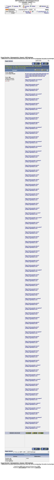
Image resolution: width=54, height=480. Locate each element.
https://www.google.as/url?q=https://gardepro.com (32, 85)
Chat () (26, 11)
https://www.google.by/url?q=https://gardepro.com (32, 166)
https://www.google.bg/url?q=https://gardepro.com (32, 123)
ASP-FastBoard (22, 467)
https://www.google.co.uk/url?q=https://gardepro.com (33, 299)
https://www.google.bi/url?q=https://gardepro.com (32, 132)
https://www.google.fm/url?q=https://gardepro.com (32, 285)
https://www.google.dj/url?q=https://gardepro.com (32, 242)
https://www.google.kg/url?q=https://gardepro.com (32, 413)
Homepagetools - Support (17, 57)
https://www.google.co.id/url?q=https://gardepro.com (32, 366)
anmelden (24, 2)
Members (43, 6)
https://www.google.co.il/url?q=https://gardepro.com (32, 375)
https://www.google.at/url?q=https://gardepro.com (32, 90)
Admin (47, 9)
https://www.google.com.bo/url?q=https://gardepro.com (33, 147)
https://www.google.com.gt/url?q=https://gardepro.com (33, 332)
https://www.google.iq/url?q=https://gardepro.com (32, 385)
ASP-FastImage (29, 57)
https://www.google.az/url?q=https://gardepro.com (32, 99)
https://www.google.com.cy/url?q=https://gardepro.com (33, 228)
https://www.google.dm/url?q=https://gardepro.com (32, 251)
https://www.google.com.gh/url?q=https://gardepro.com (33, 308)
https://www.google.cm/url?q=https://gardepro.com (32, 209)
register (30, 2)
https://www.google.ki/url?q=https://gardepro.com (32, 423)
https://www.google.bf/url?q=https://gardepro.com (32, 118)
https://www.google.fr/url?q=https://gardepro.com (32, 289)
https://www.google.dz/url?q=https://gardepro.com (32, 256)
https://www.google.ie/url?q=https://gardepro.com (32, 370)
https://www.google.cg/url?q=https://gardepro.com (32, 190)
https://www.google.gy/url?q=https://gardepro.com (32, 337)
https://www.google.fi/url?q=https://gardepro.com (32, 280)
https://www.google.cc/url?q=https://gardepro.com (32, 175)
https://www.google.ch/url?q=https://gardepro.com (32, 194)
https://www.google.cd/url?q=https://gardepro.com (32, 180)
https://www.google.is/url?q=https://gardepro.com (32, 389)
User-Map (29, 12)
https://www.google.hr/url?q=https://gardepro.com (32, 351)
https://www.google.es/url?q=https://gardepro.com (32, 275)
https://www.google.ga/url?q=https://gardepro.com (32, 294)
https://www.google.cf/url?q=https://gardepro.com (32, 185)
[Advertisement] (20, 35)
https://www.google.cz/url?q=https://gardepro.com (32, 232)
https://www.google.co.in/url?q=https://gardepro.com (32, 380)
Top (24, 7)
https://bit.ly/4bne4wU (38, 73)
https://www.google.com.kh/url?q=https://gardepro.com (33, 418)
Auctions (26, 6)
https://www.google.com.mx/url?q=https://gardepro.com (33, 80)
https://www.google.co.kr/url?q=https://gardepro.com (32, 427)
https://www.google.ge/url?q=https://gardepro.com (32, 304)
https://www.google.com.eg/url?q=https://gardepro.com (33, 270)
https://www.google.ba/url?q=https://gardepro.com (32, 104)
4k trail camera (29, 73)
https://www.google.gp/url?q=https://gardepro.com (32, 323)
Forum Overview (5, 57)
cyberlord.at (38, 467)
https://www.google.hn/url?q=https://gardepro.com (32, 347)
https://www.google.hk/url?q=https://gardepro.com (32, 342)
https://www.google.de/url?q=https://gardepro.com (32, 237)
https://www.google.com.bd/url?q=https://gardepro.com (33, 109)
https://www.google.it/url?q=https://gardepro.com (32, 394)
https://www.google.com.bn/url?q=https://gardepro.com (33, 142)
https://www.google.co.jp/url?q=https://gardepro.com (32, 404)
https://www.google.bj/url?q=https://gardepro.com (32, 137)
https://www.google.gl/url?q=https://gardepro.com (32, 313)
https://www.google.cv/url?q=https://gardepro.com (32, 223)
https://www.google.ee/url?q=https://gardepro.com (32, 266)
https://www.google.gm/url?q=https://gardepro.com (32, 318)
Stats (47, 7)
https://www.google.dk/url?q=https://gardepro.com (32, 247)
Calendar (15, 6)
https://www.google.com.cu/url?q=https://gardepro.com (33, 218)
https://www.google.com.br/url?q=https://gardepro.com (33, 151)
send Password (41, 11)
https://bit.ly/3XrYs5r (34, 75)
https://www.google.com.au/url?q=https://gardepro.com (33, 94)
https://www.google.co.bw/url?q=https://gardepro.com (33, 161)
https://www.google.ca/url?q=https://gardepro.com (32, 170)
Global (32, 6)
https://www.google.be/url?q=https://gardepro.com (32, 113)
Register (46, 12)
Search (8, 6)
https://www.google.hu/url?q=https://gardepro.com (32, 361)
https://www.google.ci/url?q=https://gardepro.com (32, 199)
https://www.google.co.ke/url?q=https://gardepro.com (33, 408)
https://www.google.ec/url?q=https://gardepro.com (32, 261)
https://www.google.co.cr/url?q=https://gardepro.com (32, 213)
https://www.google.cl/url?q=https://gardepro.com (32, 204)
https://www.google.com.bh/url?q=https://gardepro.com (33, 128)
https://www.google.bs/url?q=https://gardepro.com (32, 156)
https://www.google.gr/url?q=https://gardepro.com (32, 327)
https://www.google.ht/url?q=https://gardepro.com (32, 356)
